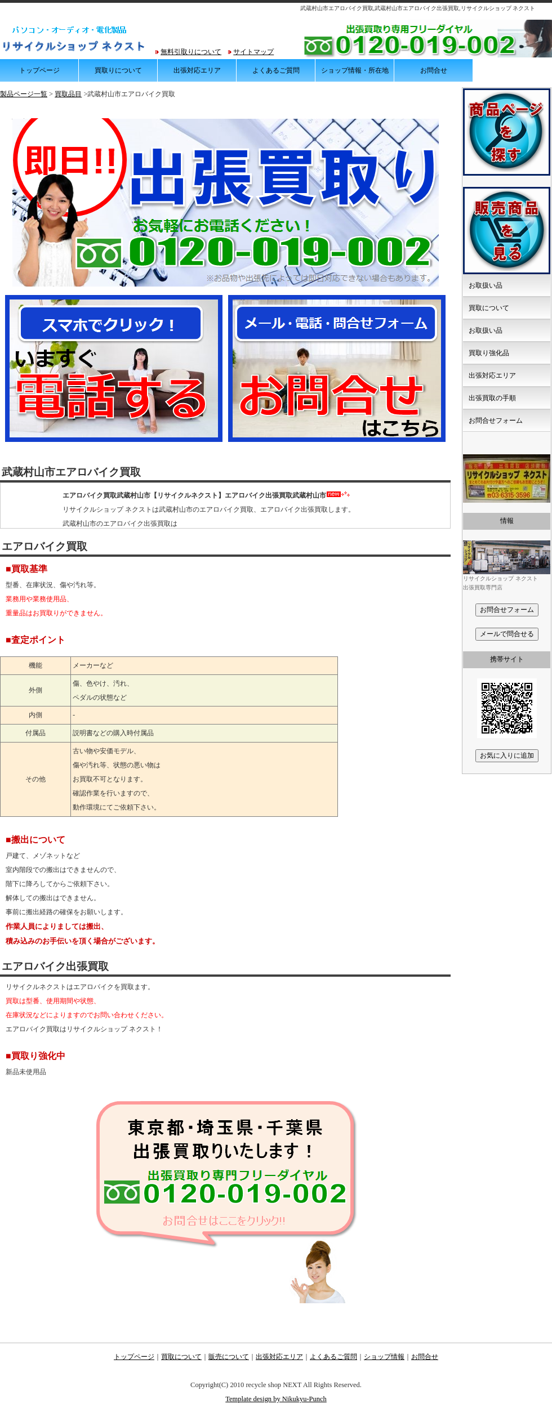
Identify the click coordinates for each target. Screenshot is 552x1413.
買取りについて (118, 70)
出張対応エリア (197, 70)
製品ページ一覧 (23, 94)
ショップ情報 (384, 1357)
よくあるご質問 (276, 70)
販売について (228, 1357)
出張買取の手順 (492, 398)
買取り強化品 (489, 353)
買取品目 (68, 94)
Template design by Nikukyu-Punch (276, 1399)
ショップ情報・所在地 (355, 70)
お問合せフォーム (496, 420)
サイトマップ (253, 52)
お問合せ (433, 70)
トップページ (39, 70)
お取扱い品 (485, 285)
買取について (489, 308)
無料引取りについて (191, 52)
